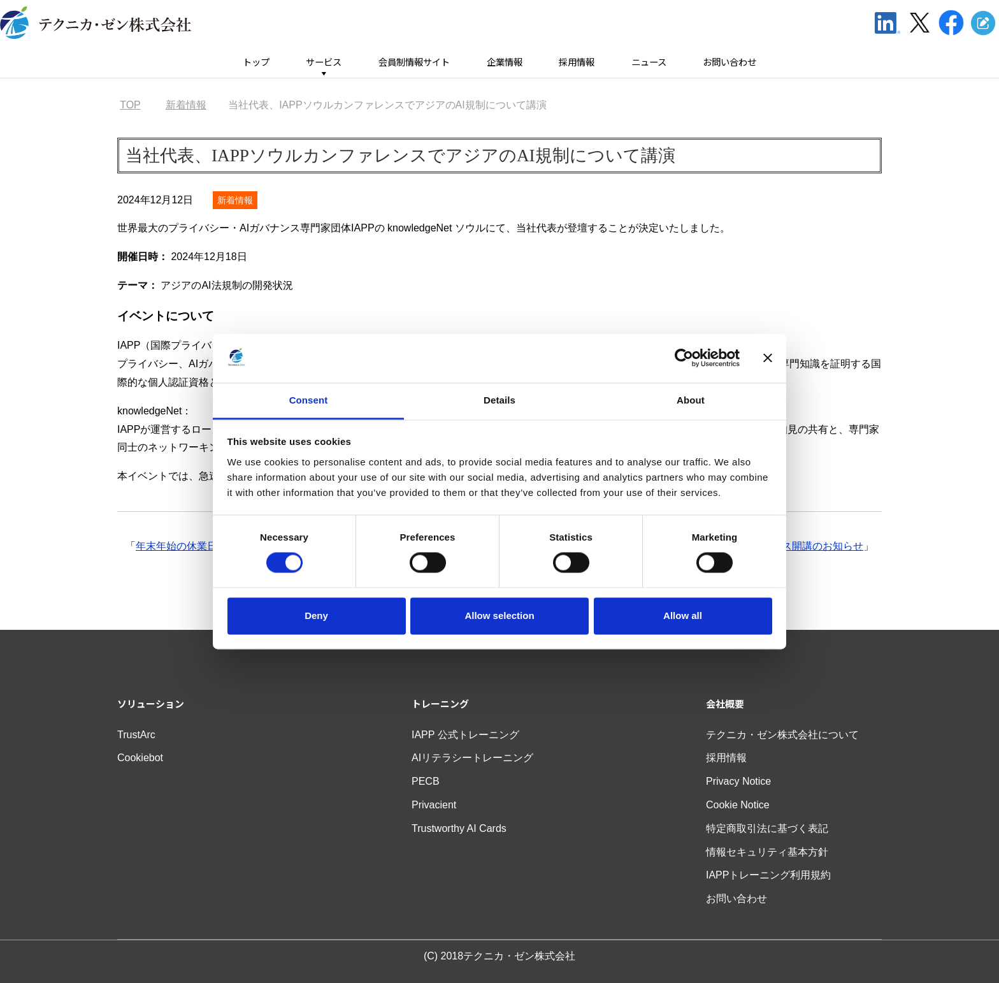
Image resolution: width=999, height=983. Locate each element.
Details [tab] (499, 400)
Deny (316, 615)
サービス (323, 62)
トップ (256, 62)
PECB (426, 781)
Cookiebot (140, 757)
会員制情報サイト (414, 62)
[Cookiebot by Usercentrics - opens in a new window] (684, 358)
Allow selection (499, 615)
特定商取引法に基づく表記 (767, 828)
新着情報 (235, 200)
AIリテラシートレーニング (472, 757)
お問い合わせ (729, 62)
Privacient (434, 804)
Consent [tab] (308, 400)
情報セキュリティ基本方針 (767, 852)
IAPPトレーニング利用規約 (768, 875)
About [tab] (691, 400)
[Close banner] (767, 358)
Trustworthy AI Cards (459, 828)
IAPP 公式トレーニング (465, 734)
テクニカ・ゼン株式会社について (782, 734)
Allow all (682, 615)
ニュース (648, 62)
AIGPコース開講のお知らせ (800, 546)
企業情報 (504, 62)
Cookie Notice (738, 804)
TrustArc (136, 734)
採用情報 (576, 62)
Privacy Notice (738, 781)
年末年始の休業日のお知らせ (202, 546)
